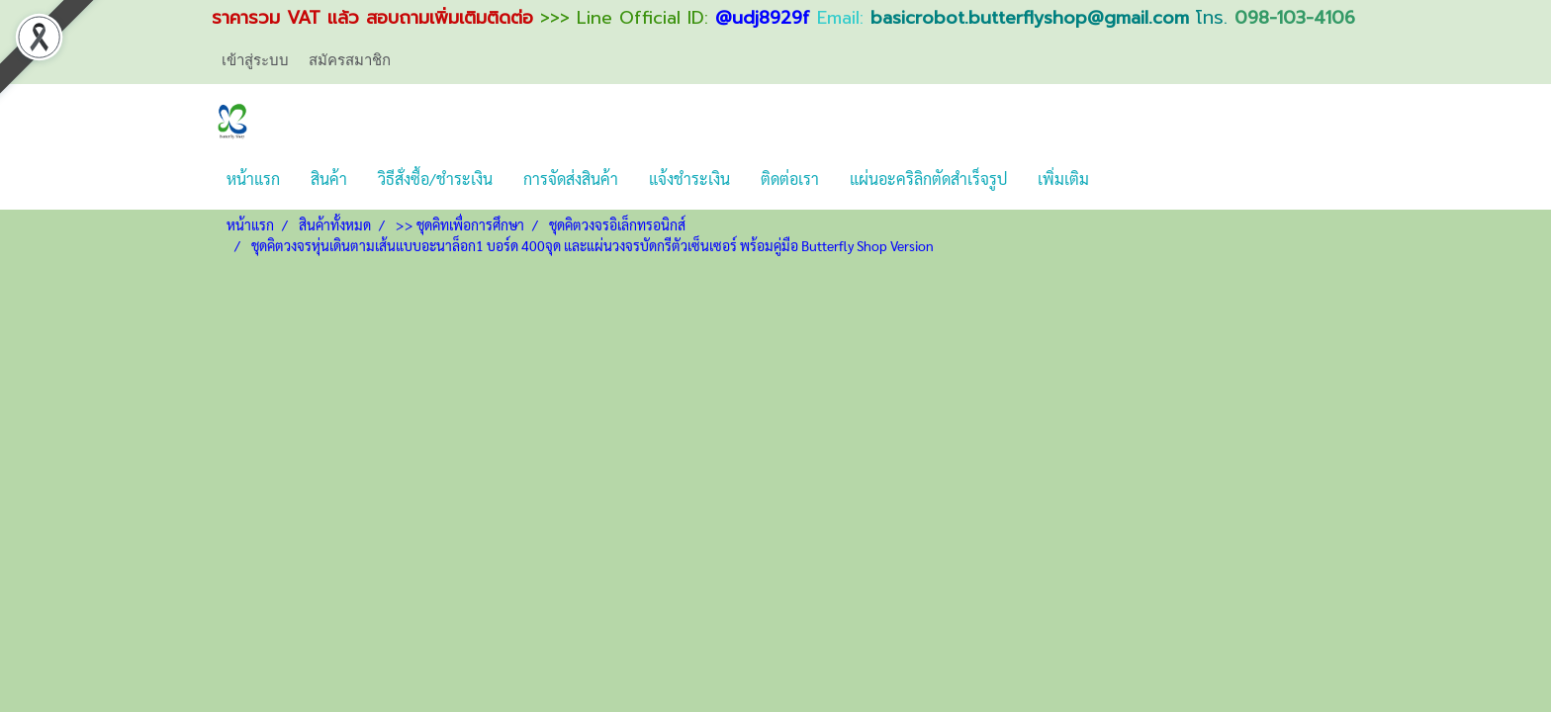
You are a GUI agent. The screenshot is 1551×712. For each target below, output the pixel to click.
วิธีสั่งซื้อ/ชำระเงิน (435, 178)
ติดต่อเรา (790, 178)
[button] (1122, 179)
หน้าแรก (253, 178)
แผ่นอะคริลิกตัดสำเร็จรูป (928, 178)
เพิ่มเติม (1063, 178)
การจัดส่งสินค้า (570, 178)
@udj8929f (762, 18)
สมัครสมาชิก (350, 59)
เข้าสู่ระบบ (255, 59)
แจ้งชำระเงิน (689, 178)
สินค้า (329, 178)
